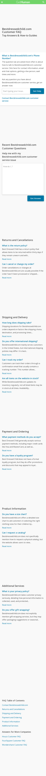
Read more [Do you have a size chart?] (6, 507)
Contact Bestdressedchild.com (15, 685)
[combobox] (16, 91)
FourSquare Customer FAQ (13, 720)
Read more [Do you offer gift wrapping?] (6, 603)
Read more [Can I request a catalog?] (6, 526)
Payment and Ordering (12, 697)
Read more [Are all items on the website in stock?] (6, 372)
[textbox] (16, 91)
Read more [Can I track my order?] (6, 353)
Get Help (37, 91)
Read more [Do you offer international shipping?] (6, 335)
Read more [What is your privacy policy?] (6, 585)
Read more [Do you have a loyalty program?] (6, 449)
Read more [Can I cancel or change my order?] (6, 257)
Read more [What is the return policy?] (6, 239)
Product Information (11, 701)
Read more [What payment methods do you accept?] (6, 430)
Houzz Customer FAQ (11, 716)
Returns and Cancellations (13, 689)
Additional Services (10, 706)
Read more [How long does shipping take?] (6, 316)
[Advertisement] (23, 124)
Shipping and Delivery (11, 693)
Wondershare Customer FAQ (14, 725)
